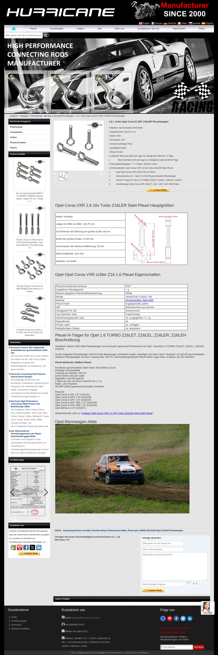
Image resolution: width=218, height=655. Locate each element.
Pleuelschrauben (18, 142)
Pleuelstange (36, 116)
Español (209, 23)
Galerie (13, 148)
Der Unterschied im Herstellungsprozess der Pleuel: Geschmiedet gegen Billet (26, 434)
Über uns (119, 28)
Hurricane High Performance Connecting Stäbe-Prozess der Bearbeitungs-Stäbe (25, 404)
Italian (184, 23)
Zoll (99, 28)
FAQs (202, 28)
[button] (210, 76)
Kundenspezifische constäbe (77, 530)
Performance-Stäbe (117, 530)
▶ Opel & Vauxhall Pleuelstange (59, 116)
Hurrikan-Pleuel (99, 530)
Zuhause (14, 28)
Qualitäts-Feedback (21, 628)
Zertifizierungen (19, 621)
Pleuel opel (133, 530)
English (146, 23)
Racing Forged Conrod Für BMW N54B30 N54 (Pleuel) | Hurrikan (29, 289)
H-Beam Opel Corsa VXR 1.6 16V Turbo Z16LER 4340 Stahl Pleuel (117, 413)
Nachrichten (179, 28)
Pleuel (33, 28)
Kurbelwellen (56, 28)
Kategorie (24, 116)
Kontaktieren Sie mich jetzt (29, 553)
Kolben (80, 28)
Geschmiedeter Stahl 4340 (139, 300)
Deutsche (172, 23)
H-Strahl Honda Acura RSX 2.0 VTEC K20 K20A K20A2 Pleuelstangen (29, 332)
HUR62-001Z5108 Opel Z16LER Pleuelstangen (161, 530)
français (158, 23)
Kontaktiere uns (73, 610)
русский (196, 23)
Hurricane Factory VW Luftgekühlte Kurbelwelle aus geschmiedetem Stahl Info (29, 350)
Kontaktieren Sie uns (148, 28)
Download (16, 625)
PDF (68, 540)
